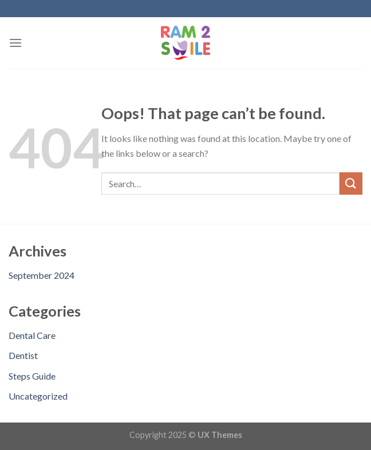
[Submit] (351, 183)
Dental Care (32, 335)
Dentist (23, 355)
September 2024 (41, 275)
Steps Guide (32, 375)
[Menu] (15, 43)
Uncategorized (38, 395)
